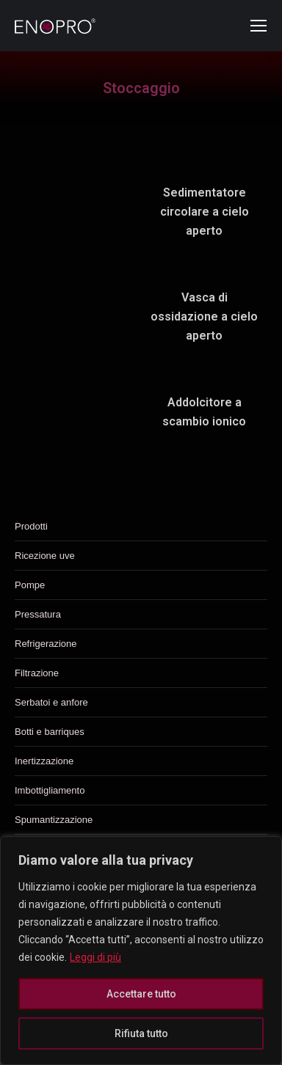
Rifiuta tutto (141, 1033)
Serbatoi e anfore (51, 702)
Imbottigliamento (49, 790)
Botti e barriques (49, 731)
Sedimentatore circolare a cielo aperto (204, 212)
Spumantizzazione (54, 819)
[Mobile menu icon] (258, 25)
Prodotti (31, 526)
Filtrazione (37, 672)
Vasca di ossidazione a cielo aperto (204, 316)
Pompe (30, 584)
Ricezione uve (45, 555)
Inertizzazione (44, 760)
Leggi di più (95, 957)
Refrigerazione (46, 643)
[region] (141, 950)
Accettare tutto (141, 994)
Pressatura (38, 614)
